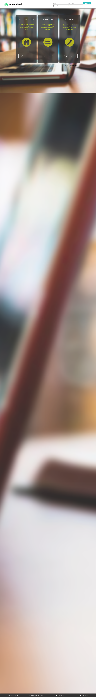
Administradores (74, 65)
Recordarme (57, 6)
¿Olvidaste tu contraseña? (73, 5)
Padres (67, 65)
